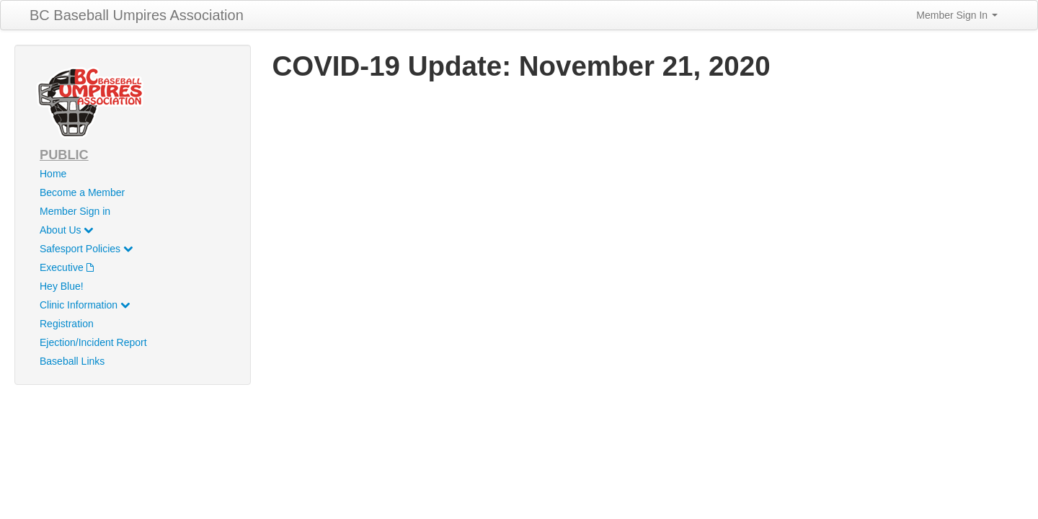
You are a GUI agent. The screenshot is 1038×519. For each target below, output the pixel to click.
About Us (66, 230)
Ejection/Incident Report (93, 342)
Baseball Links (72, 361)
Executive (67, 267)
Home (53, 173)
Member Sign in (75, 211)
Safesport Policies (86, 248)
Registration (67, 323)
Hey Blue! (62, 286)
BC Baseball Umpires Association (137, 15)
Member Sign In (957, 15)
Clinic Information (85, 305)
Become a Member (82, 192)
